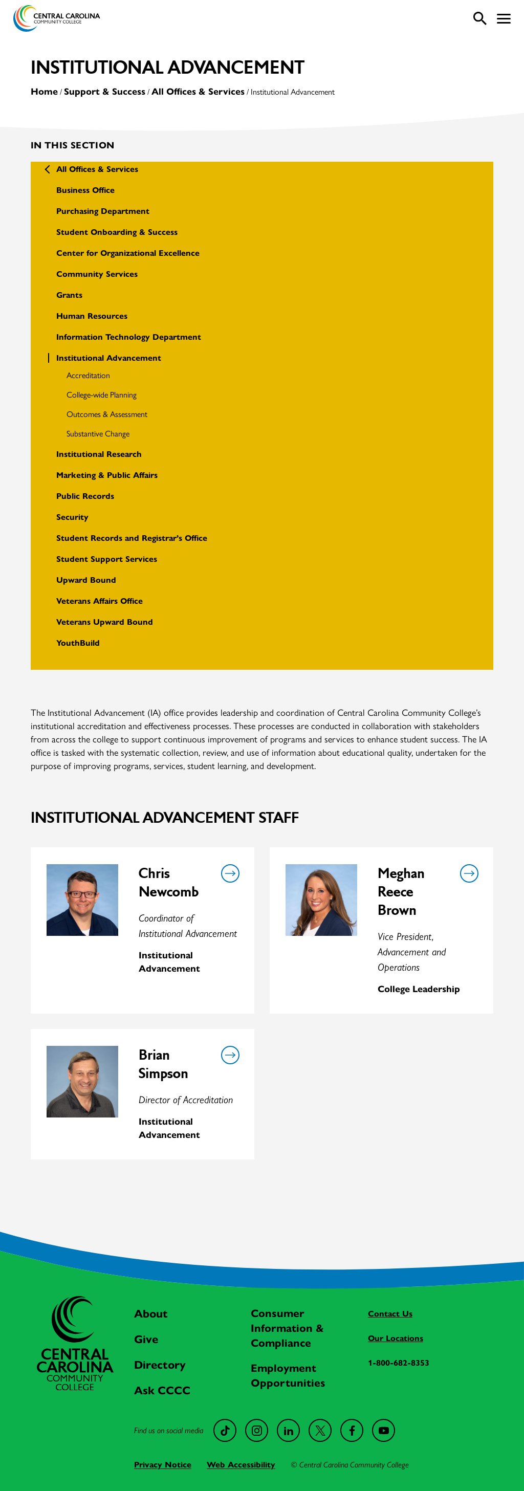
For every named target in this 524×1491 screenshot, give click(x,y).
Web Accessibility (241, 1465)
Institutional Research (99, 454)
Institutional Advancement (108, 358)
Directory (160, 1365)
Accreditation (88, 375)
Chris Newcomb (169, 883)
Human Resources (91, 316)
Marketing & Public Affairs (107, 475)
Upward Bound (86, 580)
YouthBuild (78, 643)
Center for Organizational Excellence (128, 253)
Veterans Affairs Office (99, 601)
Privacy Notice (162, 1465)
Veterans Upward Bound (104, 622)
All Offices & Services (198, 91)
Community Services (97, 274)
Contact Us (390, 1314)
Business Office (85, 190)
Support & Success (104, 91)
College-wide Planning (102, 394)
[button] (504, 19)
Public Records (85, 496)
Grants (69, 295)
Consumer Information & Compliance (287, 1328)
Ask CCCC (162, 1390)
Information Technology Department (128, 337)
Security (72, 517)
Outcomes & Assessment (107, 414)
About (151, 1314)
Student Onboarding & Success (117, 232)
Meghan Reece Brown (401, 892)
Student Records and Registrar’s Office (131, 538)
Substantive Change (98, 433)
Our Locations (395, 1338)
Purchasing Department (102, 211)
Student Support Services (106, 559)
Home (44, 91)
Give (146, 1339)
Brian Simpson (163, 1064)
